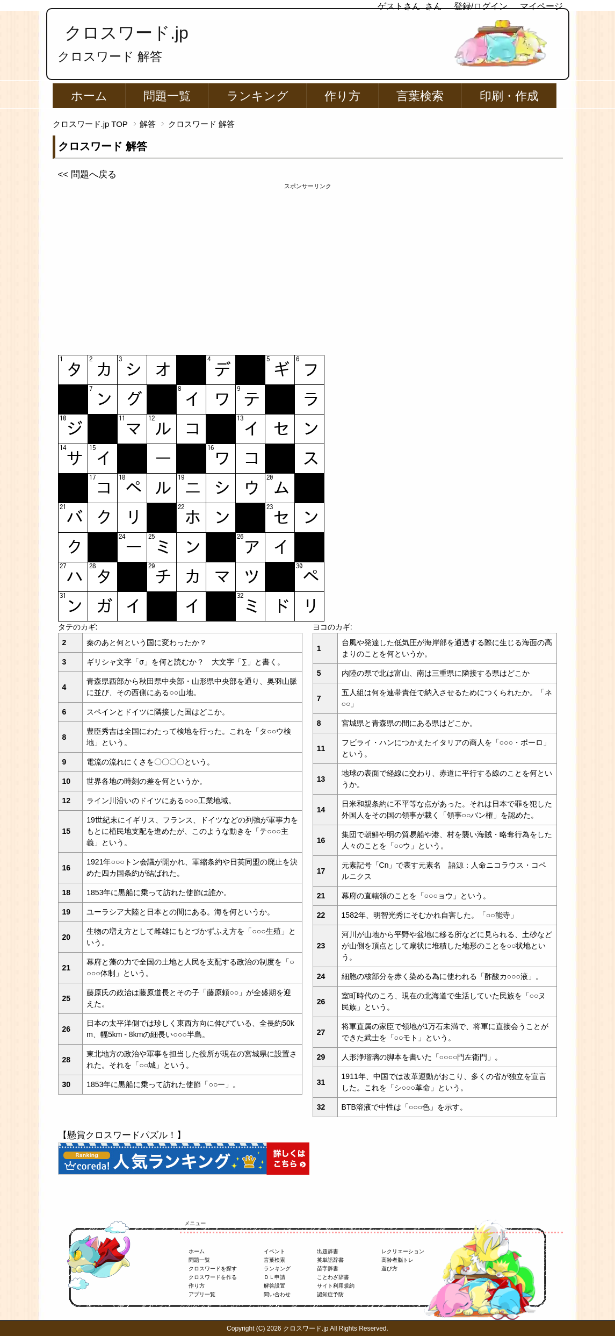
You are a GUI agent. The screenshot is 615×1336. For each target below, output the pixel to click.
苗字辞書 (327, 1268)
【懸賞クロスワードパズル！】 (122, 1135)
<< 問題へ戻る (87, 174)
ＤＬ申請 (274, 1277)
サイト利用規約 (335, 1286)
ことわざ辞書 (333, 1277)
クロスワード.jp (126, 32)
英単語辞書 (330, 1260)
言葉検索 (420, 96)
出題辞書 (327, 1251)
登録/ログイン (481, 6)
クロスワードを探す (213, 1268)
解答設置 (274, 1286)
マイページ (541, 6)
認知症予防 (330, 1294)
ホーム (89, 96)
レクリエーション (402, 1251)
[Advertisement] (308, 266)
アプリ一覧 (202, 1294)
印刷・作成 (509, 96)
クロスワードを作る (213, 1277)
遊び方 (389, 1268)
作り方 (342, 96)
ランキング (257, 96)
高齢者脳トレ (397, 1260)
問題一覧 (167, 96)
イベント (274, 1251)
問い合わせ (277, 1294)
